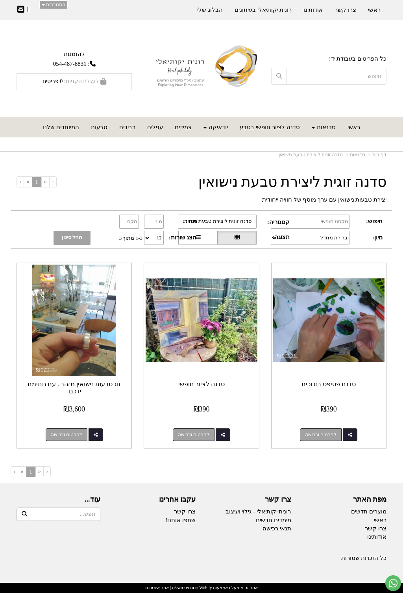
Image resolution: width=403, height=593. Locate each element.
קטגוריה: (278, 222)
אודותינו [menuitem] (313, 10)
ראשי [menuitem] (354, 127)
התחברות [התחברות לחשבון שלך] (53, 4)
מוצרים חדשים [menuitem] (368, 511)
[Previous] (45, 182)
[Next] (28, 182)
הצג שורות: (183, 237)
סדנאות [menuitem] (324, 127)
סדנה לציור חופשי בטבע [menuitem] (269, 127)
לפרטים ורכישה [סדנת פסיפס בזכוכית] (320, 434)
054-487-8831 (70, 64)
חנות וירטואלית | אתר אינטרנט (171, 587)
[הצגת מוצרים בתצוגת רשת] (237, 238)
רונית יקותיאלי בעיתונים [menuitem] (263, 10)
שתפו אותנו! (180, 520)
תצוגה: (281, 237)
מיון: (377, 237)
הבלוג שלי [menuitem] (210, 10)
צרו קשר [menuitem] (345, 10)
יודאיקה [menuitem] (215, 127)
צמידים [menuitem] (183, 127)
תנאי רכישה (277, 528)
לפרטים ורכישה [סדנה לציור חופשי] (193, 434)
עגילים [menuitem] (155, 127)
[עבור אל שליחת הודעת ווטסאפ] (393, 583)
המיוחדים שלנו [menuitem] (61, 127)
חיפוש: (374, 221)
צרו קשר (185, 511)
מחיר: (190, 221)
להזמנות (74, 53)
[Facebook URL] (28, 10)
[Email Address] (20, 10)
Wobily (205, 587)
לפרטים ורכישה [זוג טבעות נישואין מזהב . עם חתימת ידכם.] (66, 434)
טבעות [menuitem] (99, 127)
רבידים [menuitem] (127, 127)
